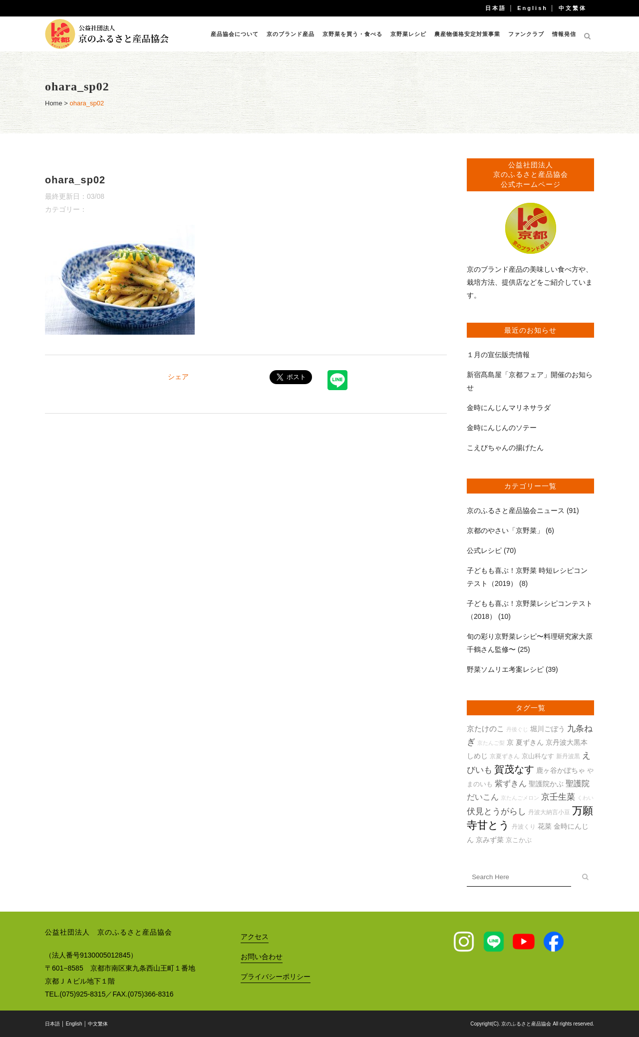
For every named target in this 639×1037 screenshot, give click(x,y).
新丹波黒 (568, 756)
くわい (585, 798)
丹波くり (524, 826)
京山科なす (538, 756)
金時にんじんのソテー (502, 428)
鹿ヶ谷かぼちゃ (560, 770)
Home (53, 103)
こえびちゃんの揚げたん (505, 448)
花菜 (545, 826)
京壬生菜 (558, 797)
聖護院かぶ (546, 784)
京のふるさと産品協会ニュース (516, 511)
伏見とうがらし (496, 811)
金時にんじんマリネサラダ (509, 408)
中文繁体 (573, 8)
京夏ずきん (505, 756)
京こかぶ (519, 840)
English (532, 8)
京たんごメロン (520, 798)
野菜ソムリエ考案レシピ (505, 669)
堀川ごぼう (547, 729)
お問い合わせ (262, 957)
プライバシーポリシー (276, 977)
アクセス (255, 937)
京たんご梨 (491, 743)
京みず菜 (490, 840)
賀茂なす (514, 769)
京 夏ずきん (525, 742)
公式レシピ (484, 550)
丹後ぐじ (517, 729)
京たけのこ (485, 728)
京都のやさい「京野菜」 (505, 530)
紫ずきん (511, 783)
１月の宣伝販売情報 (498, 355)
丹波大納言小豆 (549, 812)
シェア (178, 377)
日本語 (495, 8)
